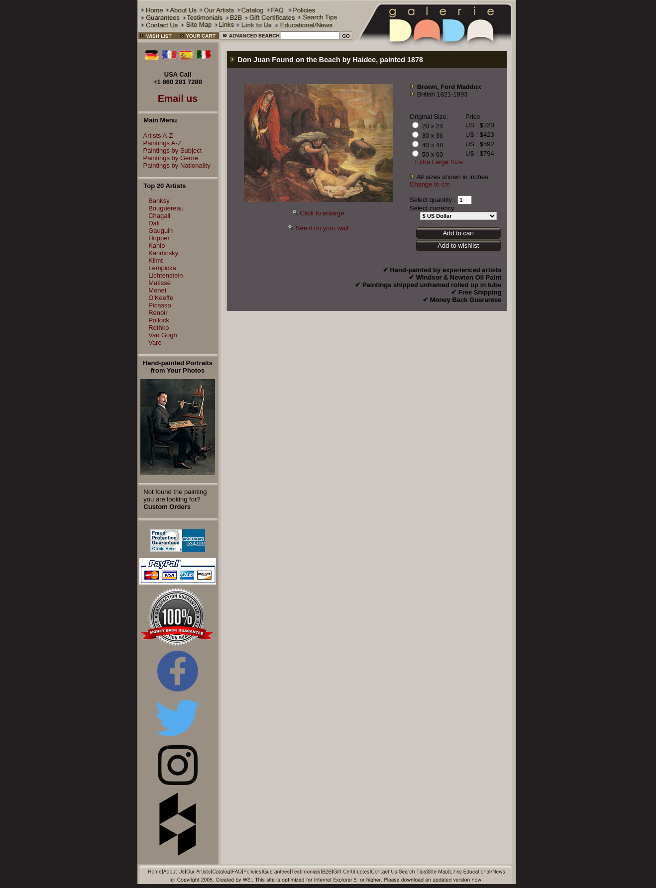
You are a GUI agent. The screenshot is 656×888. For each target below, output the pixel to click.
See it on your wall (322, 228)
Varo (155, 342)
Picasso (159, 305)
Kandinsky (163, 253)
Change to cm (430, 184)
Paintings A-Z (160, 143)
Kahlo (156, 245)
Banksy (159, 200)
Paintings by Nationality (174, 165)
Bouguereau (166, 208)
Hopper (159, 238)
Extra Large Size (439, 162)
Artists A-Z (155, 135)
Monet (157, 290)
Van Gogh (162, 335)
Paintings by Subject (170, 150)
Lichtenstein (165, 275)
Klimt (155, 260)
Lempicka (162, 268)
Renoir (157, 312)
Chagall (159, 215)
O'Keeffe (160, 297)
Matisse (159, 283)
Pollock (158, 320)
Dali (153, 223)
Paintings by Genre (168, 158)
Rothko (158, 327)
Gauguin (160, 230)
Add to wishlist (458, 245)
